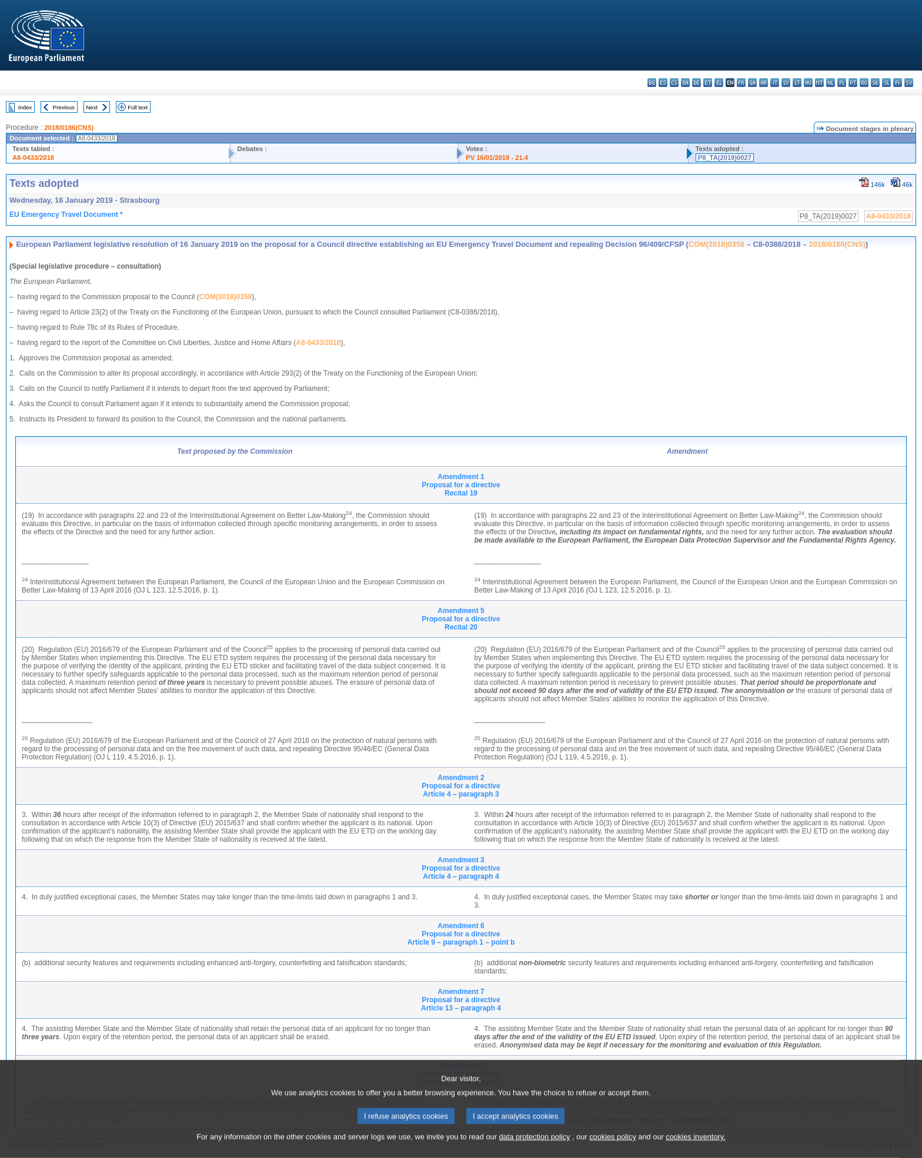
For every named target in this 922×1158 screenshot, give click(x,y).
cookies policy (612, 1150)
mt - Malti (819, 82)
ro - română (864, 82)
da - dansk (685, 82)
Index (25, 107)
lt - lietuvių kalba (797, 82)
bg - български (651, 82)
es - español (663, 82)
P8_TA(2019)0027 (724, 157)
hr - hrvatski (763, 82)
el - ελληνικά (718, 82)
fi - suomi (897, 82)
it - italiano (774, 82)
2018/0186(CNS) (68, 127)
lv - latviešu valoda (785, 82)
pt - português (852, 82)
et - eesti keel (707, 82)
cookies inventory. (695, 1150)
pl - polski (841, 82)
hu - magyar (808, 82)
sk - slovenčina (875, 82)
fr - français (741, 82)
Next (92, 107)
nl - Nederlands (830, 82)
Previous (64, 107)
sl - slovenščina (886, 82)
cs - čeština (674, 82)
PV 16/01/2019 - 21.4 (497, 157)
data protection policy (534, 1150)
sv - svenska (908, 82)
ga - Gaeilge (752, 82)
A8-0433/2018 (33, 157)
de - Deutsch (696, 82)
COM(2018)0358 (716, 244)
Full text (138, 107)
